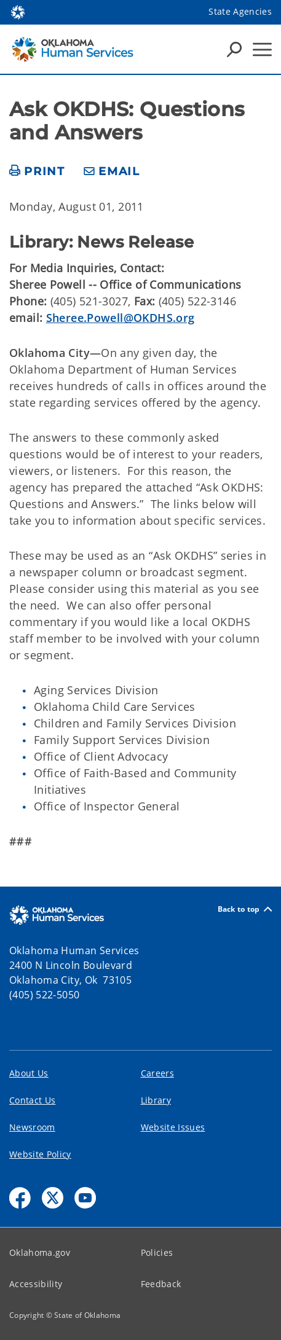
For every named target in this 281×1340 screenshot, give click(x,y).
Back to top (245, 909)
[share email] (112, 171)
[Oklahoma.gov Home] (17, 11)
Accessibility (35, 1284)
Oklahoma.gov (39, 1252)
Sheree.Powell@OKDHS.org (120, 317)
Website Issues (173, 1127)
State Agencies (240, 11)
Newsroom (32, 1127)
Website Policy (40, 1154)
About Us (29, 1073)
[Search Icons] (234, 49)
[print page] (37, 171)
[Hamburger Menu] (262, 49)
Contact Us (32, 1100)
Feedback (161, 1284)
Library (156, 1100)
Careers (157, 1073)
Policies (157, 1252)
